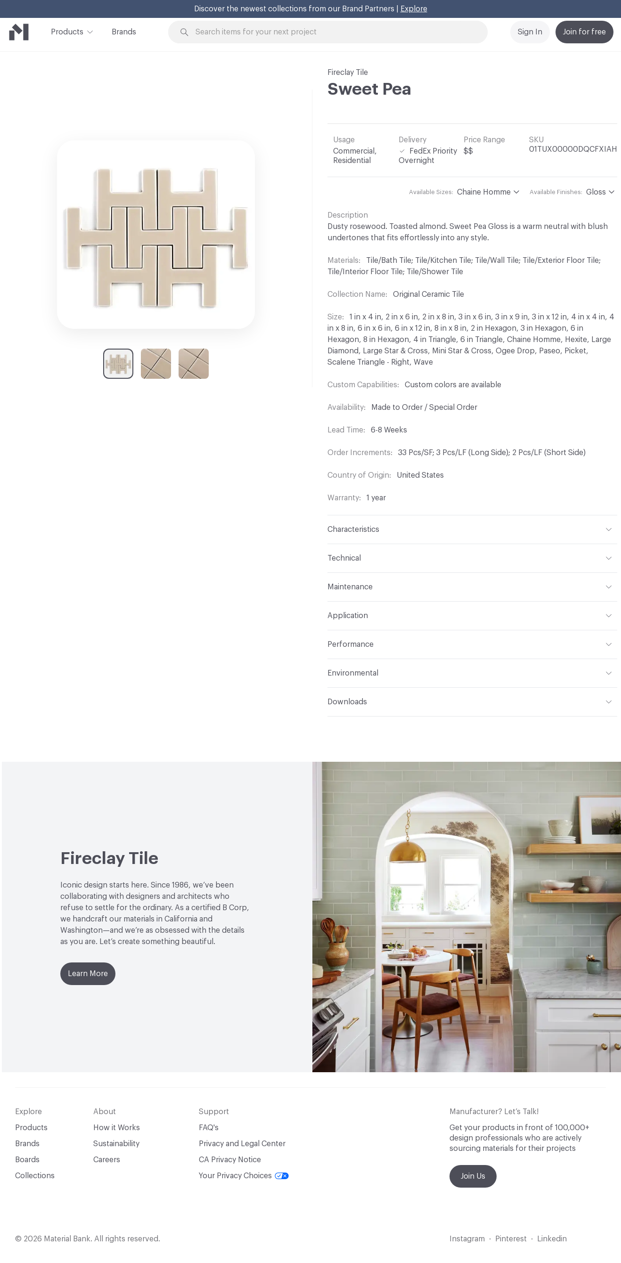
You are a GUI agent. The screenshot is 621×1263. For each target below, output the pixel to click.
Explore (413, 9)
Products (67, 31)
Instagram (467, 1239)
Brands (124, 32)
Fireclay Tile (347, 72)
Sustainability (116, 1144)
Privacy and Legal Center (242, 1144)
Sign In (530, 32)
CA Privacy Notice (230, 1160)
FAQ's (209, 1128)
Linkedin (552, 1239)
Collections (35, 1176)
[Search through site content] (333, 32)
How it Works (116, 1128)
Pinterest (511, 1239)
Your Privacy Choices (244, 1176)
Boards (27, 1160)
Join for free (584, 32)
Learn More (88, 974)
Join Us (473, 1176)
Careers (106, 1160)
